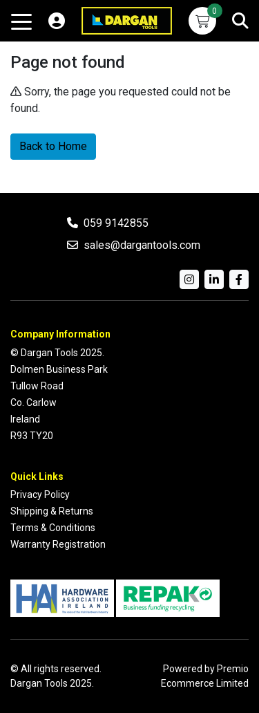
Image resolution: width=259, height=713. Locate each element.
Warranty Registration (58, 544)
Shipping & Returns (51, 511)
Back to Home (53, 146)
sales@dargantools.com (142, 245)
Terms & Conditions (52, 527)
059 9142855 (116, 223)
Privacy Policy (40, 494)
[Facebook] (239, 279)
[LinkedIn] (214, 279)
